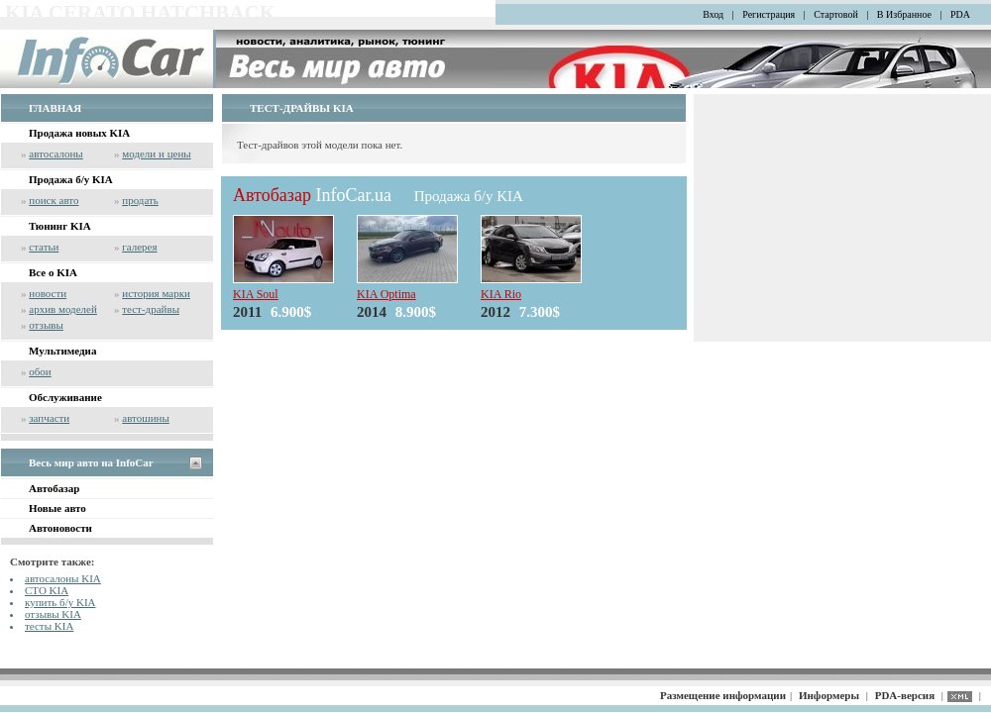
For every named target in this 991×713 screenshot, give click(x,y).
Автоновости (60, 528)
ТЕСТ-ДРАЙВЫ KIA (302, 108)
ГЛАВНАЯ (55, 108)
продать (140, 200)
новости (47, 293)
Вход (713, 14)
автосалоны (56, 153)
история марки (156, 293)
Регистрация (768, 14)
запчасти (49, 418)
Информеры (829, 695)
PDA (960, 14)
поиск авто (53, 200)
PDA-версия (905, 695)
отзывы (46, 325)
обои (40, 371)
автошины (145, 418)
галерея (139, 247)
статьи (43, 247)
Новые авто (57, 508)
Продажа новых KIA (79, 133)
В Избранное (904, 14)
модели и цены (156, 153)
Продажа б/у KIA (71, 179)
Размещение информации (723, 695)
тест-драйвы (150, 309)
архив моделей (63, 309)
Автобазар (54, 488)
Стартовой (836, 14)
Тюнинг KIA (60, 226)
